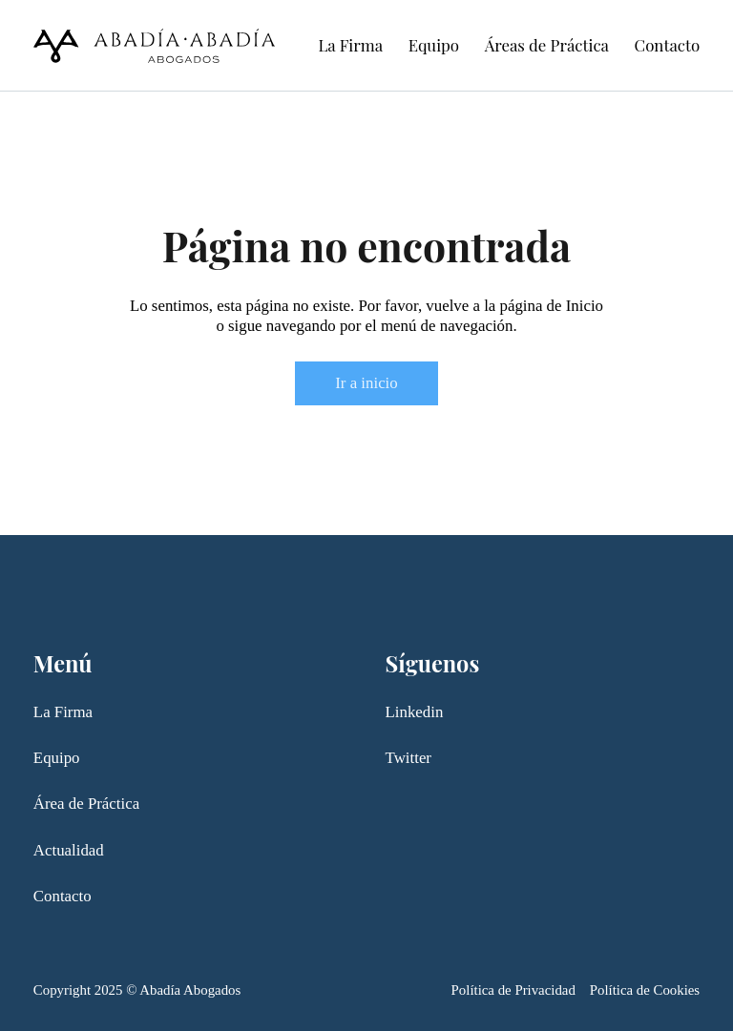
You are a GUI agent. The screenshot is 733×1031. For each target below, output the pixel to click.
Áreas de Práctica (547, 44)
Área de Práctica (86, 803)
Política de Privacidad (513, 990)
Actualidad (68, 850)
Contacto (668, 44)
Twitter (408, 758)
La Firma (350, 44)
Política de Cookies (645, 990)
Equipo (433, 44)
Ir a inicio (366, 383)
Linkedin (415, 712)
